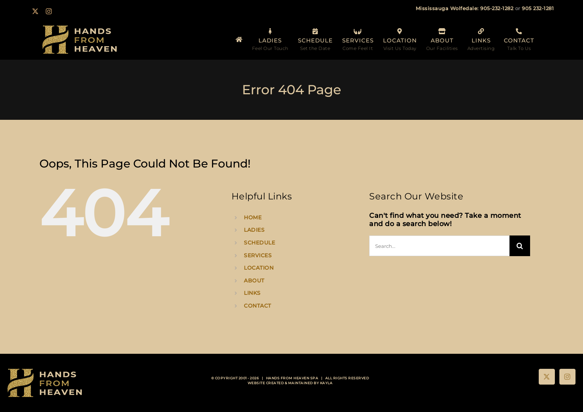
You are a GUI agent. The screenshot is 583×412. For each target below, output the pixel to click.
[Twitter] (547, 377)
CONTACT (257, 305)
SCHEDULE (259, 242)
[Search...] (439, 245)
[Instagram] (567, 377)
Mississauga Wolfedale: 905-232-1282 (465, 8)
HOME (252, 217)
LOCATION (258, 267)
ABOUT (254, 280)
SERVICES (258, 255)
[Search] (519, 245)
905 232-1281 (538, 8)
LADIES (254, 229)
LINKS (252, 293)
